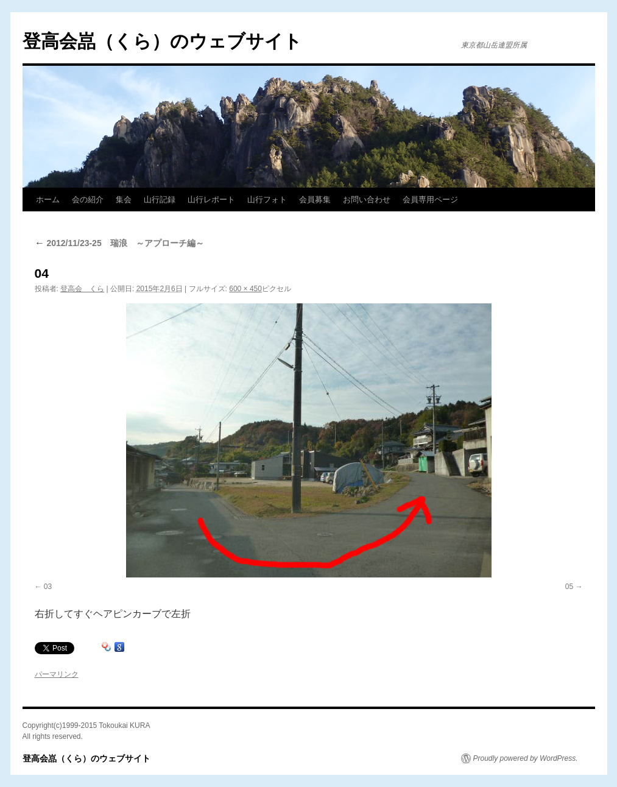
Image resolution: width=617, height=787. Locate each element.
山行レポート (211, 199)
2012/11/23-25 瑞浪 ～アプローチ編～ (119, 243)
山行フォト (267, 199)
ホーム (48, 199)
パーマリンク (57, 674)
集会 (124, 199)
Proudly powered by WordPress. (525, 758)
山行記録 (159, 199)
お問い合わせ (366, 199)
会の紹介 (88, 199)
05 (569, 586)
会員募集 (315, 199)
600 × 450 (245, 288)
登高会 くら (82, 288)
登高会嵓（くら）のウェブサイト (162, 41)
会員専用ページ (430, 199)
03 (48, 586)
